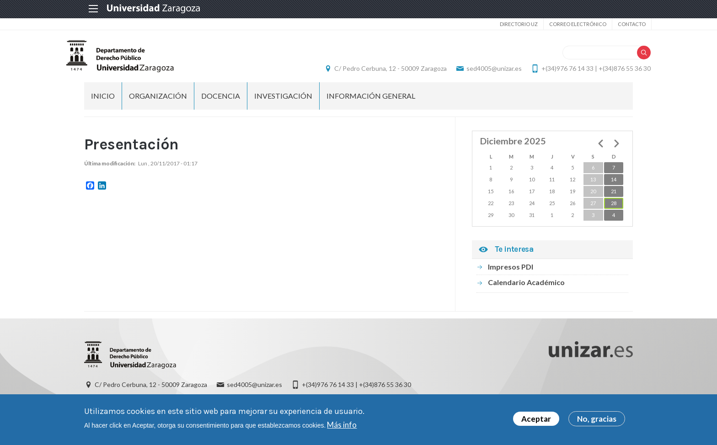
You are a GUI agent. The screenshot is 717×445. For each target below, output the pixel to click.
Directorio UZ (500, 24)
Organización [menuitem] (158, 100)
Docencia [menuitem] (220, 100)
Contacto (613, 24)
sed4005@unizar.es (476, 71)
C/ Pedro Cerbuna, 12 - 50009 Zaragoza (372, 71)
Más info (342, 424)
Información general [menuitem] (370, 100)
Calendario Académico (526, 287)
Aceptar (536, 419)
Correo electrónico (559, 24)
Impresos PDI (510, 271)
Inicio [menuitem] (103, 100)
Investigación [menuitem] (283, 100)
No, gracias (596, 419)
